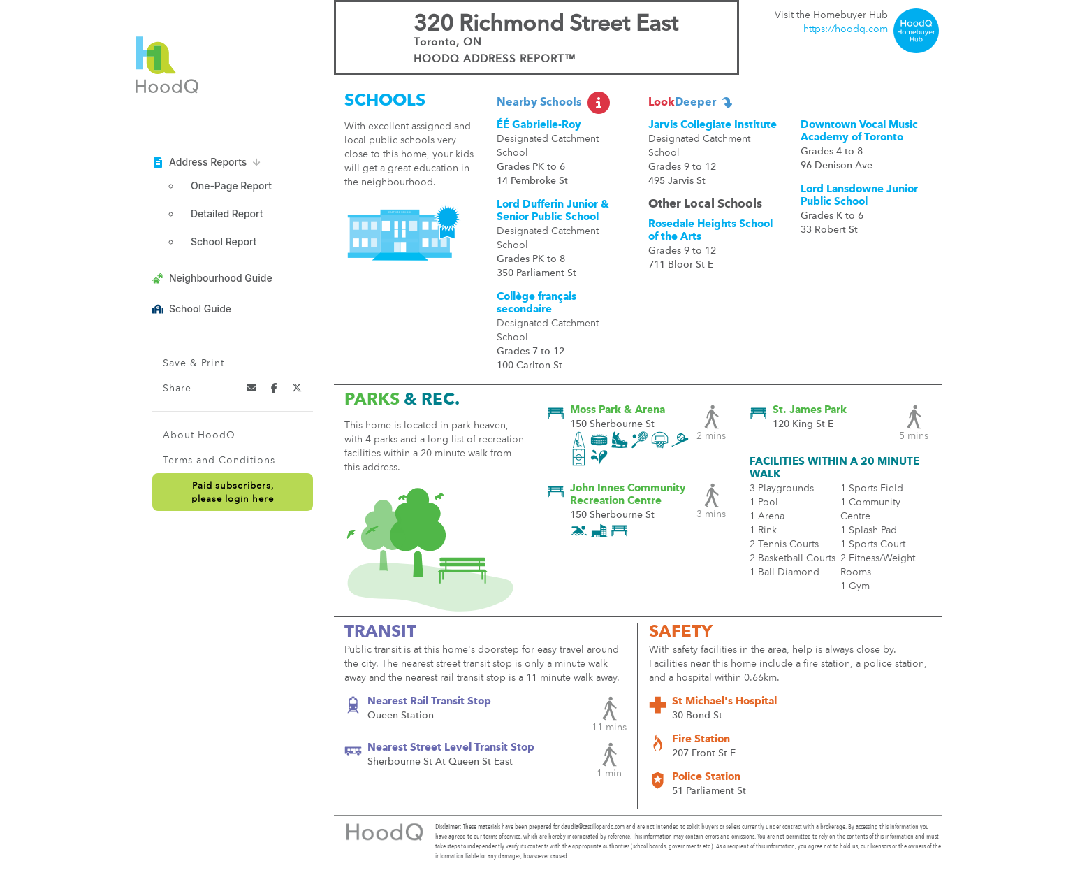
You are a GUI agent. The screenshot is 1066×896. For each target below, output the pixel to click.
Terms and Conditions (219, 460)
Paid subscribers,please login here (232, 493)
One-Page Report (231, 186)
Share (177, 388)
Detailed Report (227, 213)
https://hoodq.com (845, 29)
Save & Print (193, 363)
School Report (223, 241)
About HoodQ (199, 435)
